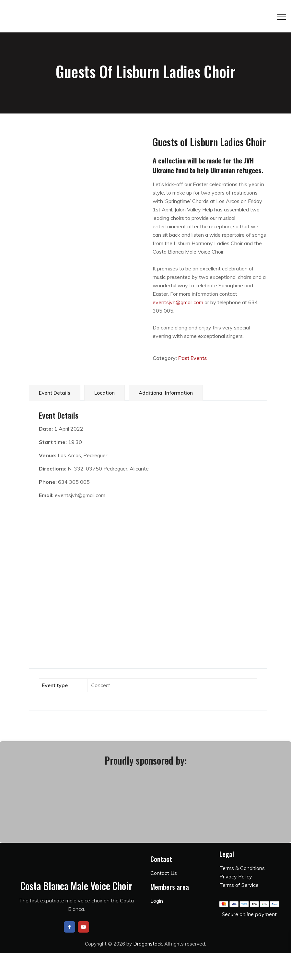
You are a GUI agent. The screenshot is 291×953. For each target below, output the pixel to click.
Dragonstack (147, 944)
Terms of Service (239, 885)
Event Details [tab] (54, 393)
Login (156, 901)
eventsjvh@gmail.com (178, 302)
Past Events (192, 358)
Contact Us (163, 873)
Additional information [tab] (166, 393)
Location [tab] (104, 393)
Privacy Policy (235, 876)
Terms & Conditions (242, 868)
